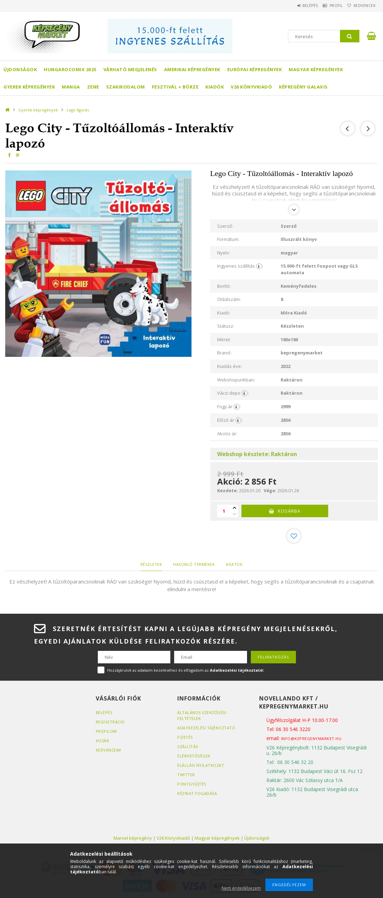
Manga (71, 87)
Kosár (102, 740)
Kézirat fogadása (197, 793)
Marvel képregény (132, 838)
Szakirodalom (125, 87)
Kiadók (214, 87)
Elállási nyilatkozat (200, 765)
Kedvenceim (108, 750)
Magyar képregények (316, 69)
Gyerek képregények (29, 87)
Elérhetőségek (194, 755)
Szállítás (187, 746)
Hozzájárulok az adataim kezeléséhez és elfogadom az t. (186, 670)
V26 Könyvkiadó (251, 87)
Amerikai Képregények (192, 69)
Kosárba (289, 511)
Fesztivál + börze (175, 87)
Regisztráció (110, 721)
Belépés (296, 5)
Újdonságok (20, 69)
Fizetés (185, 737)
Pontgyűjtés (191, 784)
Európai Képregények (254, 69)
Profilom (106, 731)
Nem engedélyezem (241, 888)
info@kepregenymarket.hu (311, 738)
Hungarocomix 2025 (70, 69)
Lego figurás (78, 109)
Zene (93, 87)
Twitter (186, 774)
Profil (327, 5)
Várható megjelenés (130, 69)
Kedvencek (362, 5)
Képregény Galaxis (303, 87)
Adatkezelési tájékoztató (206, 727)
